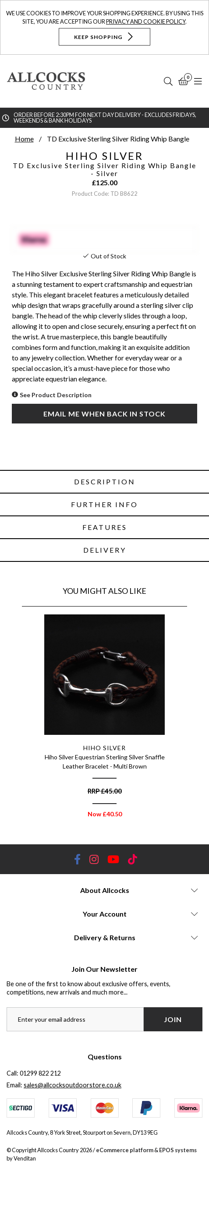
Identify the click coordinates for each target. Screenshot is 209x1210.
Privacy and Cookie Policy (145, 21)
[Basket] (183, 81)
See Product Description (56, 395)
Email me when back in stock (104, 413)
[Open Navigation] (198, 81)
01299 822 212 (40, 1073)
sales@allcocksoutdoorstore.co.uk (72, 1085)
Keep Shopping (104, 36)
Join (173, 1019)
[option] (104, 719)
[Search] (168, 81)
